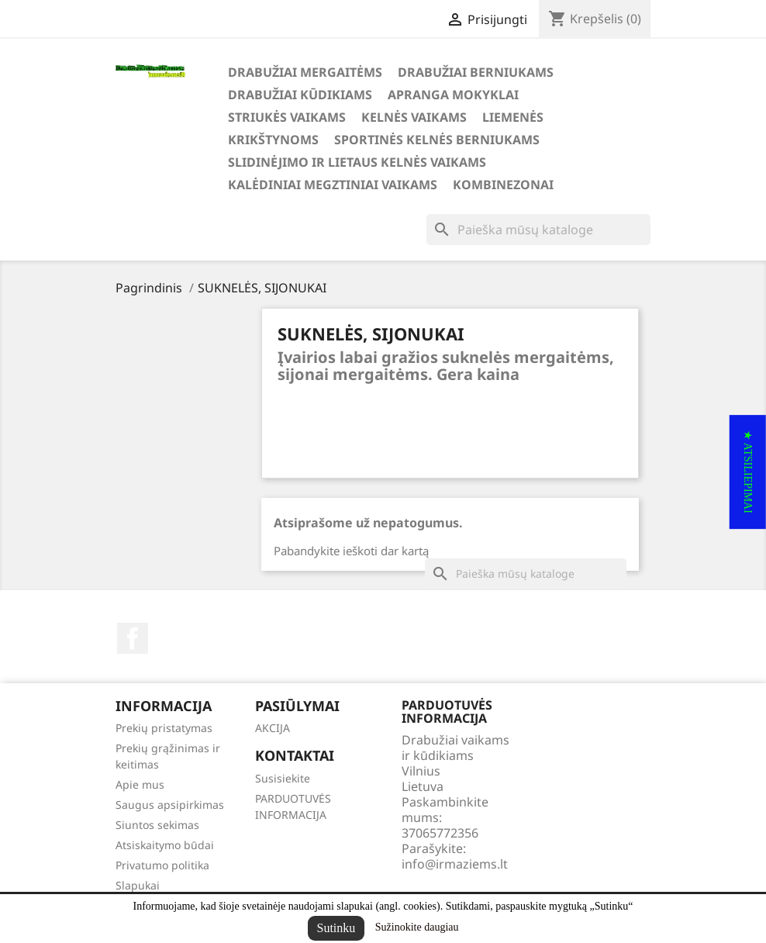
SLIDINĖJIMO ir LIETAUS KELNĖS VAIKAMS (357, 162)
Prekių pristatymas (164, 727)
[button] (748, 472)
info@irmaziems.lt (455, 863)
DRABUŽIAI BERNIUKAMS (476, 72)
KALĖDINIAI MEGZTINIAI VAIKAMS (332, 184)
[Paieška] (538, 229)
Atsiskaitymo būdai (165, 845)
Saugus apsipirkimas (170, 804)
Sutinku (336, 927)
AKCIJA (272, 727)
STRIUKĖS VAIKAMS (287, 117)
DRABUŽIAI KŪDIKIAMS (300, 94)
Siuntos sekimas (157, 824)
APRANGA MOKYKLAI (453, 94)
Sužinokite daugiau (417, 927)
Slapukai (138, 885)
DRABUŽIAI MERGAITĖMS (305, 72)
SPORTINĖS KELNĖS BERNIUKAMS (437, 139)
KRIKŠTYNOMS (273, 139)
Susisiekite (282, 778)
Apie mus (140, 784)
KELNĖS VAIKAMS (414, 117)
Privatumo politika (162, 865)
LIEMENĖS (512, 117)
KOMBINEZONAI (503, 184)
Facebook (132, 638)
